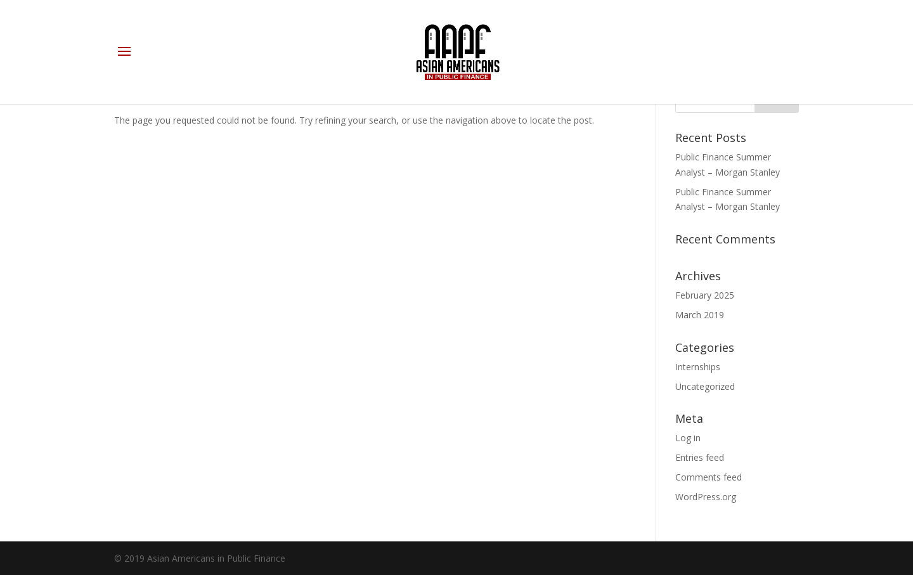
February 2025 (704, 295)
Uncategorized (705, 386)
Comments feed (708, 477)
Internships (697, 367)
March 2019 (699, 315)
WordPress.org (705, 497)
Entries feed (699, 457)
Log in (688, 438)
